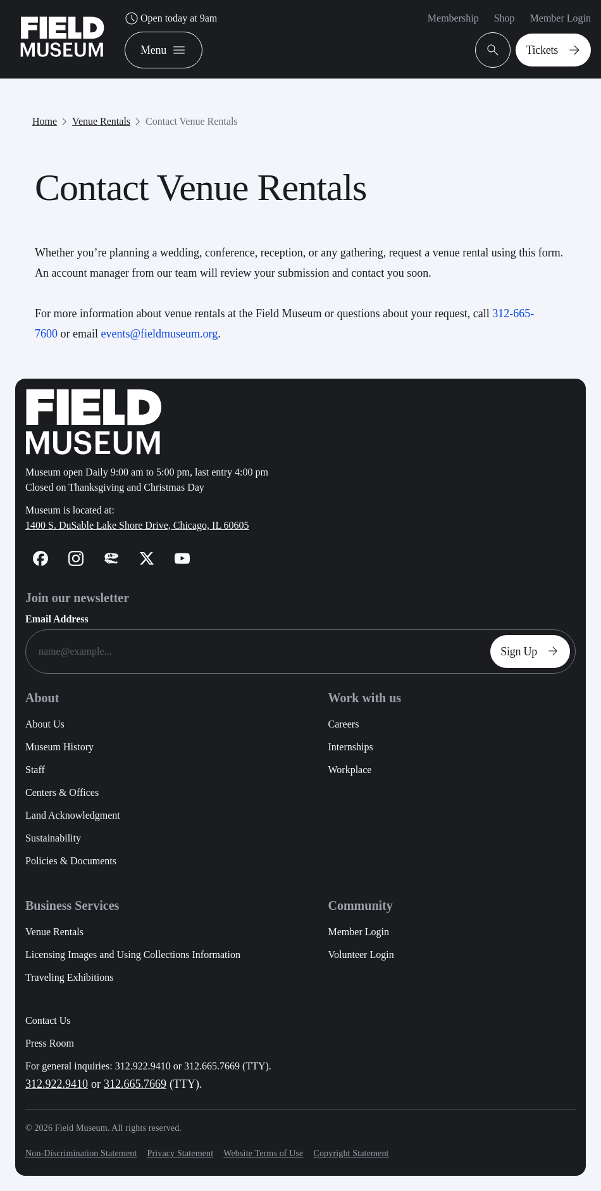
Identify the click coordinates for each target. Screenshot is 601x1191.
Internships (350, 746)
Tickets (556, 50)
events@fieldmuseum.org (159, 333)
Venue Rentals (101, 121)
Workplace (350, 769)
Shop (504, 18)
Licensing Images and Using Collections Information (132, 954)
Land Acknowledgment (72, 815)
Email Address (57, 619)
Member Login (560, 18)
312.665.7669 (135, 1084)
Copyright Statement (350, 1153)
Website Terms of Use (263, 1153)
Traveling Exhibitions (69, 977)
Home (44, 121)
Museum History (59, 746)
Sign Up (532, 651)
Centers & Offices (62, 792)
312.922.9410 (56, 1084)
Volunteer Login (361, 954)
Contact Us (48, 1020)
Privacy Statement (180, 1153)
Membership (453, 18)
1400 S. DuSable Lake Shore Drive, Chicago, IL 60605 (137, 525)
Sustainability (53, 838)
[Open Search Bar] (493, 50)
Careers (343, 724)
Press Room (49, 1043)
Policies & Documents (70, 860)
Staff (35, 769)
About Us (45, 724)
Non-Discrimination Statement (81, 1153)
